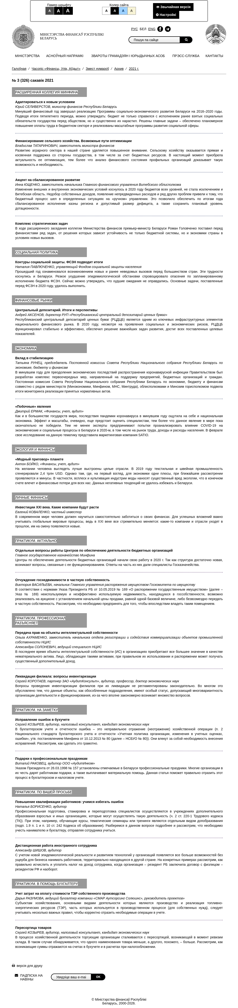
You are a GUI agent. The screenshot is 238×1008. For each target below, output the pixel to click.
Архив (119, 69)
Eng (151, 29)
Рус (134, 29)
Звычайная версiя (173, 7)
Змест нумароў (97, 69)
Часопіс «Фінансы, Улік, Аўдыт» (56, 69)
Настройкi (166, 15)
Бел (143, 29)
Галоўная (19, 69)
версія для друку (29, 966)
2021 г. (134, 69)
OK (98, 977)
